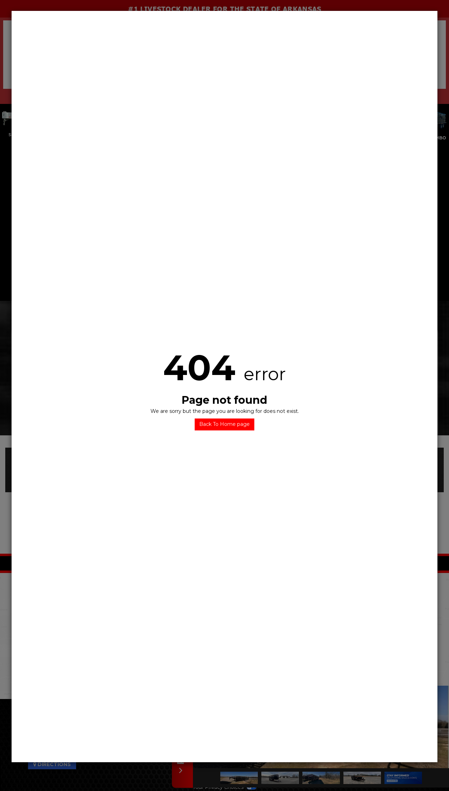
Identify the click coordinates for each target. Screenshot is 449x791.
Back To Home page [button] (224, 424)
